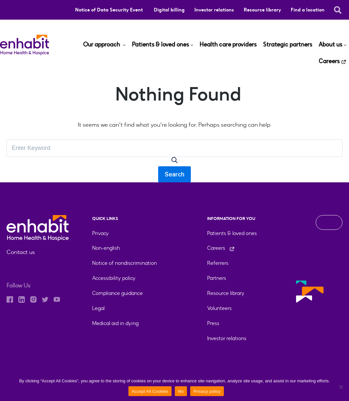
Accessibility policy (114, 278)
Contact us (21, 252)
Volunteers (219, 308)
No (181, 391)
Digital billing (169, 10)
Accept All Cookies (150, 391)
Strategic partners (287, 45)
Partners (216, 278)
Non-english (106, 248)
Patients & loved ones (160, 45)
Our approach (102, 45)
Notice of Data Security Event (109, 10)
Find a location (307, 10)
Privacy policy (207, 391)
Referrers (217, 263)
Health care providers (228, 45)
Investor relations (214, 10)
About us (330, 45)
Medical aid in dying (115, 323)
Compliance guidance (117, 293)
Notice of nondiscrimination (124, 263)
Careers (329, 61)
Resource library (262, 10)
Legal (98, 308)
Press (213, 323)
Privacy (100, 233)
